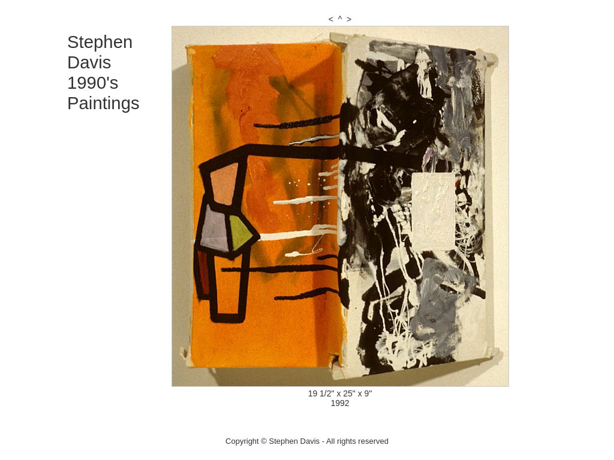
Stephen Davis (100, 52)
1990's (93, 82)
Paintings (103, 103)
